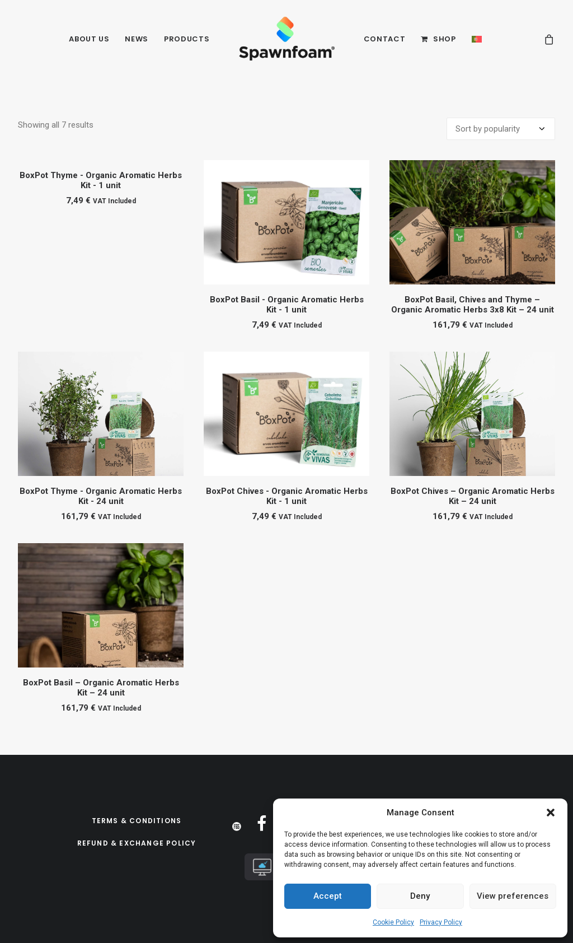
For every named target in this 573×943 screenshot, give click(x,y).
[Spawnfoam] (286, 39)
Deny (420, 896)
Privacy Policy (441, 922)
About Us (89, 39)
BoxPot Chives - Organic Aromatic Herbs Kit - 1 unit (287, 496)
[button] (550, 812)
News (136, 39)
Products (186, 39)
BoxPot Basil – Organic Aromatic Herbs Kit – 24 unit (101, 688)
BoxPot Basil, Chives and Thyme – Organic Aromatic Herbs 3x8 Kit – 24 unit (472, 305)
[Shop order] (501, 129)
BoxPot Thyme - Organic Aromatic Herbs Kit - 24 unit (101, 496)
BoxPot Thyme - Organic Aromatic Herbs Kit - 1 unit (101, 180)
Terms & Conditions (137, 820)
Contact (385, 39)
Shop (444, 39)
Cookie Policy (393, 922)
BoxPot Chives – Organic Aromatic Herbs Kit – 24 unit (473, 496)
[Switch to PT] (477, 39)
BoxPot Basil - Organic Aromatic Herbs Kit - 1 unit (287, 305)
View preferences (512, 896)
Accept (327, 896)
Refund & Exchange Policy (136, 843)
